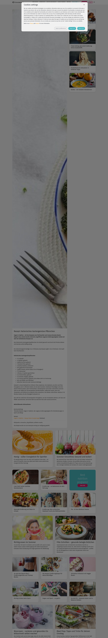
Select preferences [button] (61, 28)
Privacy (31, 23)
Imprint (37, 23)
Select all (81, 28)
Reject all (72, 28)
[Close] (84, 4)
